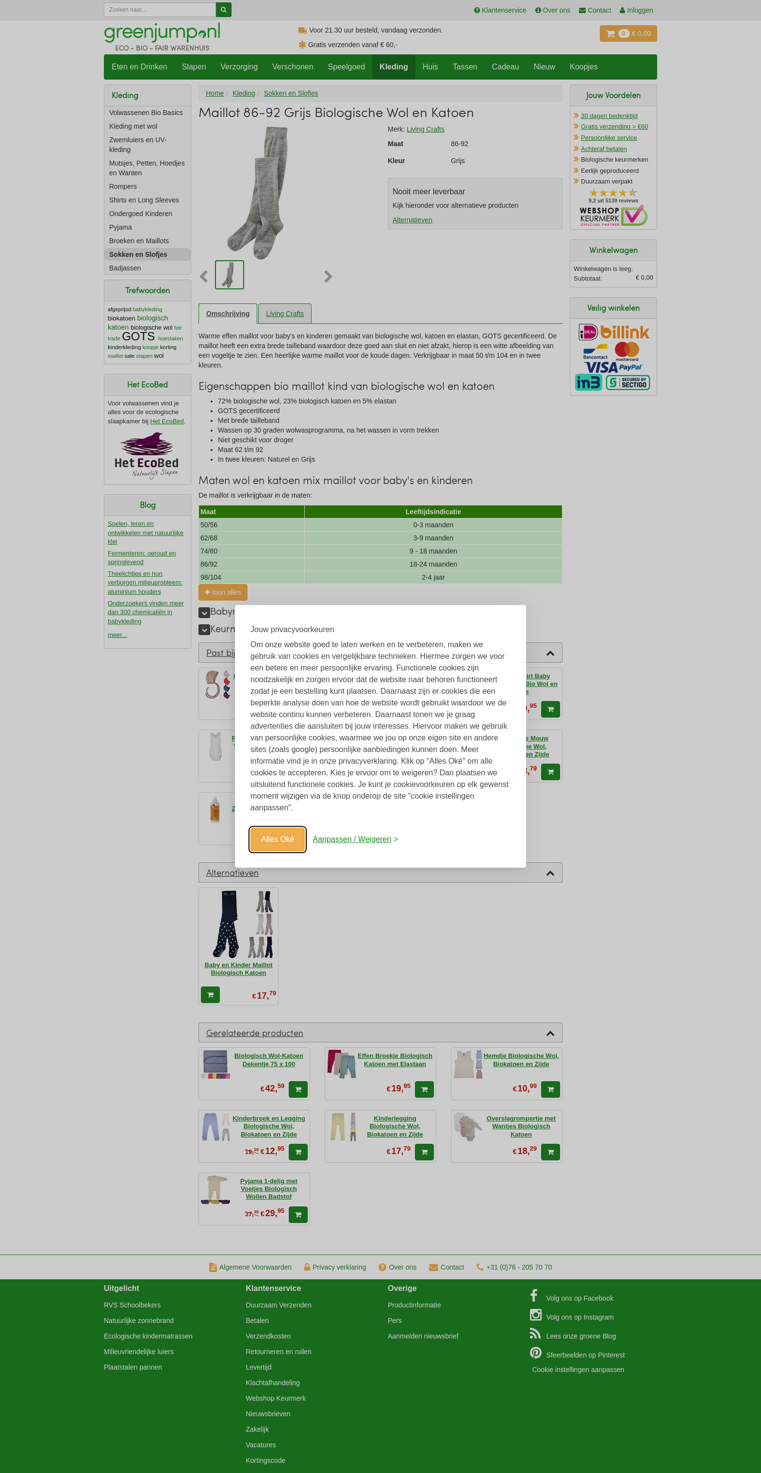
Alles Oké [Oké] (277, 839)
